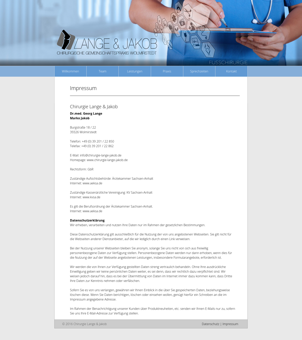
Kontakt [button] (231, 71)
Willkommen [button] (70, 71)
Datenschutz (210, 324)
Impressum (230, 324)
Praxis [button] (167, 71)
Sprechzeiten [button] (199, 71)
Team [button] (103, 71)
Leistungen (134, 71)
